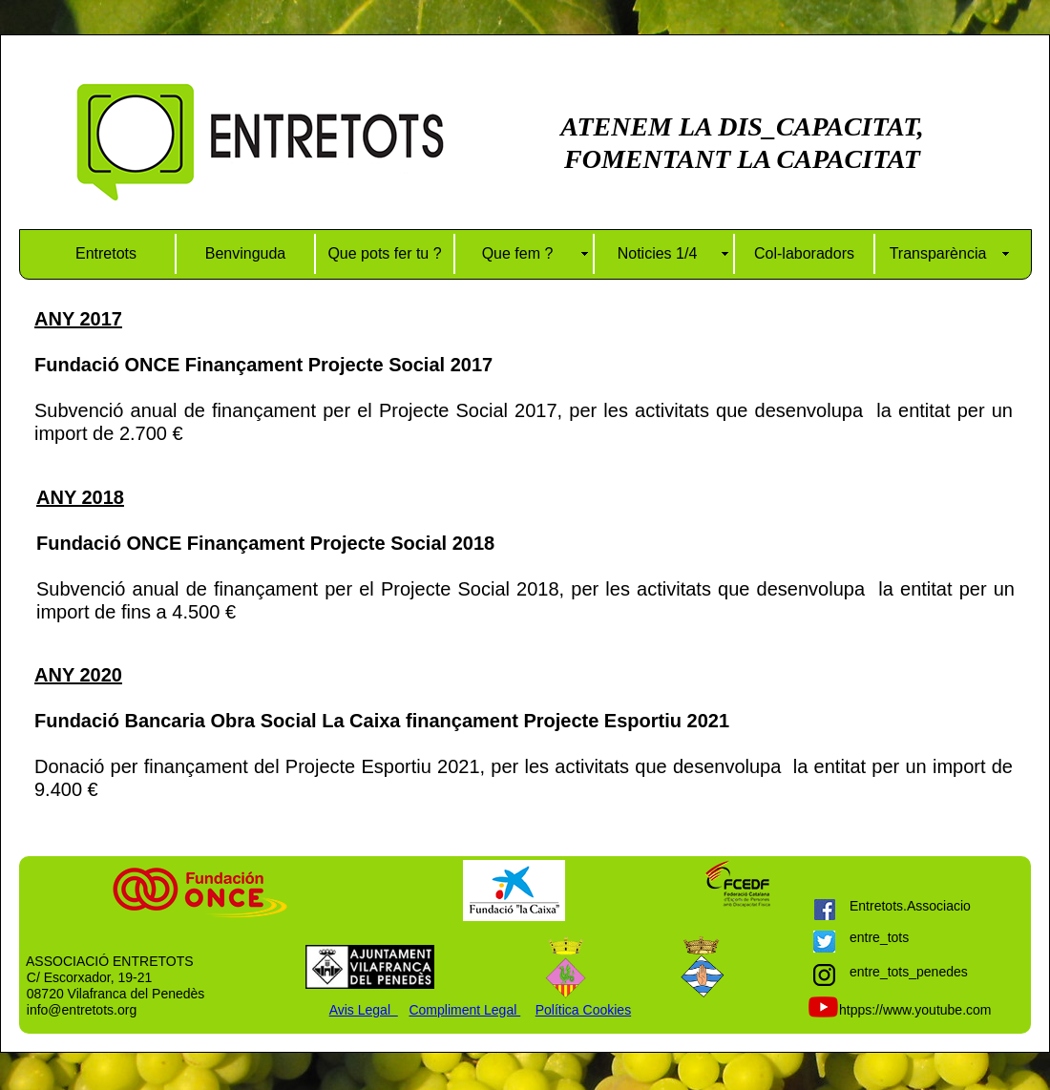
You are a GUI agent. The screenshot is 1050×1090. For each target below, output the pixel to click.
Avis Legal (363, 1009)
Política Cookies (583, 1009)
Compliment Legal (464, 1009)
